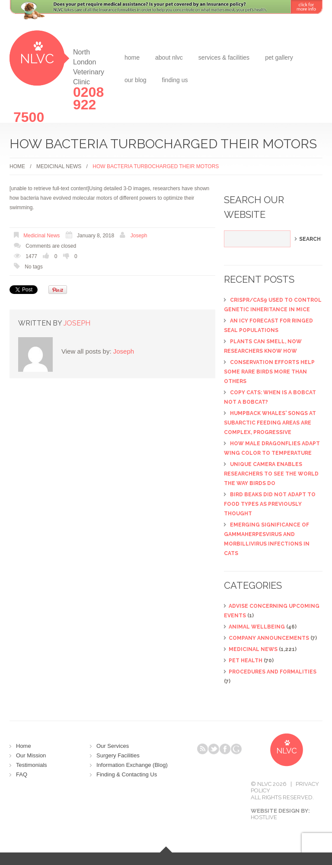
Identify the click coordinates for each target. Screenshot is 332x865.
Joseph (139, 236)
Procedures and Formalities (272, 672)
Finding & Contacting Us (126, 774)
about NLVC (169, 57)
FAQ (21, 774)
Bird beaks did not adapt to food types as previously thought (270, 504)
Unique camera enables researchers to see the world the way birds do (271, 473)
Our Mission (31, 755)
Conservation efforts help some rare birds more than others (269, 371)
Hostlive (264, 817)
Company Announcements (269, 638)
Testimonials (31, 765)
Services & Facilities (223, 57)
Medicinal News (58, 166)
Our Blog (135, 80)
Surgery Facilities (118, 755)
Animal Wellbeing (257, 627)
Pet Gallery (279, 57)
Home (132, 57)
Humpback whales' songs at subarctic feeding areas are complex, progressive (270, 422)
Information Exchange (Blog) (132, 765)
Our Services (112, 746)
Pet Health (245, 661)
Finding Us (175, 80)
